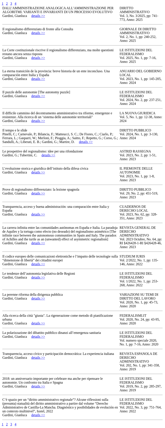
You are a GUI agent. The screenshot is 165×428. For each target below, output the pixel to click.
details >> (38, 16)
